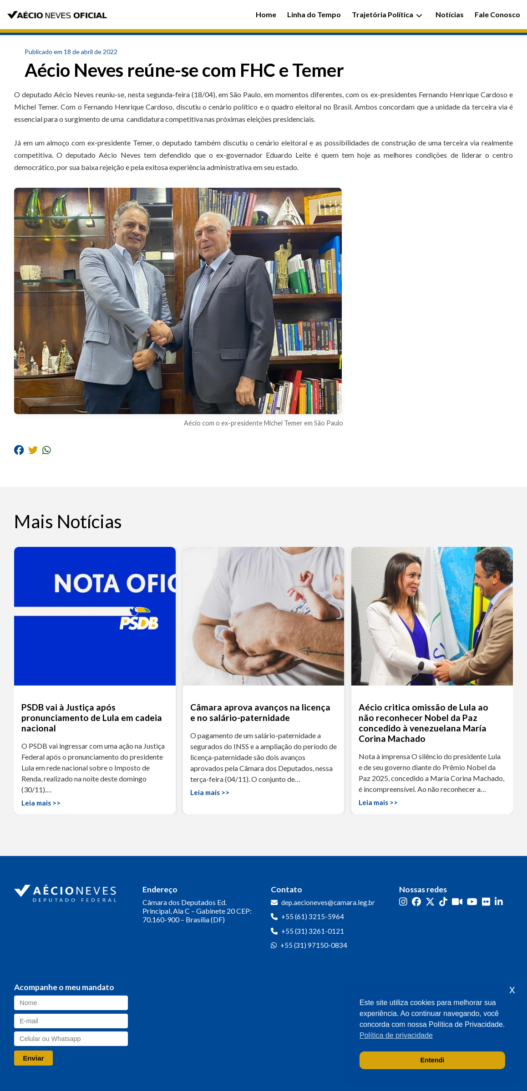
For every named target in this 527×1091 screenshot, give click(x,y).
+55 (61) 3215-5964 (312, 916)
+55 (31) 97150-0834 (313, 945)
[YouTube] (472, 901)
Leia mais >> (41, 803)
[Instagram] (403, 901)
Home (266, 14)
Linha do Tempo (314, 14)
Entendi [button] (433, 1060)
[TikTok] (443, 901)
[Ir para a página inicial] (66, 891)
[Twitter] (430, 901)
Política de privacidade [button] (396, 1035)
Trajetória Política (387, 14)
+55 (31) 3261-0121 (312, 931)
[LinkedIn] (499, 901)
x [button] (512, 989)
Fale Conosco (497, 14)
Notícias (450, 14)
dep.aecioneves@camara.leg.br (328, 902)
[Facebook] (416, 901)
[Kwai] (457, 901)
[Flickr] (486, 901)
